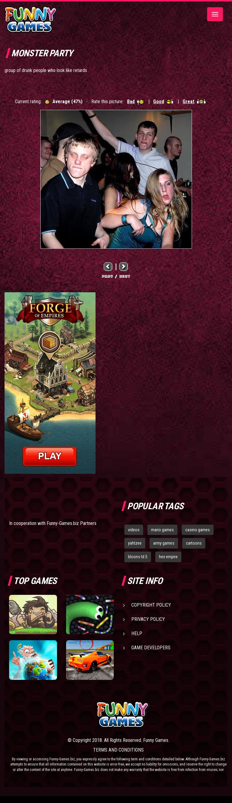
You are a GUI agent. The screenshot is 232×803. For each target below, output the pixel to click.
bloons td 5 (137, 556)
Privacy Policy (148, 619)
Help (136, 633)
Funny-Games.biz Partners (71, 523)
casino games (197, 529)
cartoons (194, 543)
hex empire (168, 556)
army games (163, 543)
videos (134, 529)
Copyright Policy (151, 605)
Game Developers (150, 648)
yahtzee (135, 543)
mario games (162, 529)
